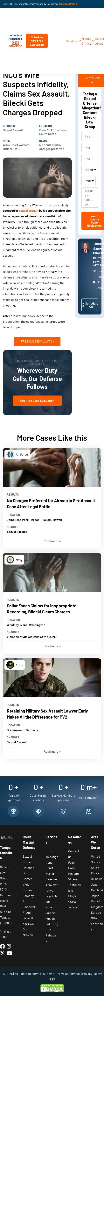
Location (45, 126)
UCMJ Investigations (51, 856)
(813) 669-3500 (15, 44)
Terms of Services (68, 973)
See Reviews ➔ (68, 3)
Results (13, 494)
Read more (52, 541)
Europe (96, 912)
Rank (6, 140)
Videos (73, 879)
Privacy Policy (91, 973)
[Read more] (52, 467)
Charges (9, 126)
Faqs (71, 862)
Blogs (72, 896)
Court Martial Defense (51, 873)
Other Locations (97, 923)
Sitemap (48, 973)
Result (44, 140)
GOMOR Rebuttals (51, 935)
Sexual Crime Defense (28, 861)
